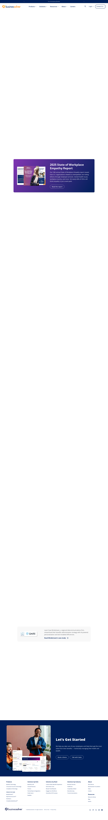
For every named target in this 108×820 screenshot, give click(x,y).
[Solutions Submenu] (47, 6)
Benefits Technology (11, 784)
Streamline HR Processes (51, 793)
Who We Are (91, 784)
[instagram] (99, 810)
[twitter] (96, 810)
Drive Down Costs (50, 786)
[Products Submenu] (36, 6)
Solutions (42, 6)
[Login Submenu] (93, 6)
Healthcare (69, 786)
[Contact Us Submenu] (104, 6)
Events (89, 801)
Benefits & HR (31, 784)
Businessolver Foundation (94, 786)
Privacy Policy (53, 809)
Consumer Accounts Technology (13, 786)
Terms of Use (46, 809)
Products (32, 6)
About (64, 6)
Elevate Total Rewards (51, 788)
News (89, 788)
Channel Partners (32, 786)
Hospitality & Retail (71, 788)
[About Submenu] (67, 6)
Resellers (30, 795)
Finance (29, 788)
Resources (53, 6)
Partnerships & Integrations (34, 791)
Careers (72, 6)
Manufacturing (70, 791)
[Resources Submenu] (58, 6)
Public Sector (31, 793)
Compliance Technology (11, 788)
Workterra (8, 798)
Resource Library (92, 797)
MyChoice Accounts (11, 796)
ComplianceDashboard (12, 801)
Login (90, 6)
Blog (89, 799)
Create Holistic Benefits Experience (54, 784)
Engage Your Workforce (51, 791)
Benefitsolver (9, 794)
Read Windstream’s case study (56, 638)
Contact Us (99, 6)
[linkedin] (90, 810)
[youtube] (102, 810)
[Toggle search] (85, 6)
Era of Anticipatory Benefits (54, 1)
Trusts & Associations (72, 793)
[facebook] (93, 810)
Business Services (71, 784)
